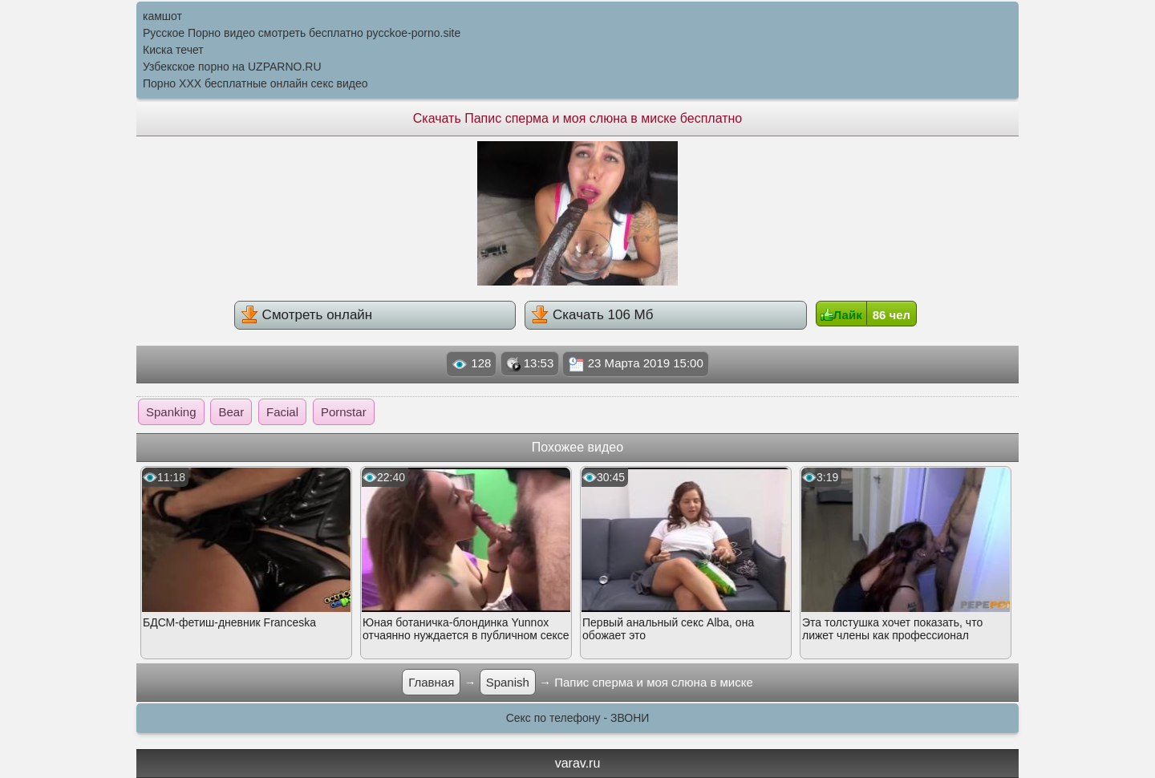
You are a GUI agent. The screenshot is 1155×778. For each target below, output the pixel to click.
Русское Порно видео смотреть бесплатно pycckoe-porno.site (301, 32)
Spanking (171, 412)
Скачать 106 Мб (592, 314)
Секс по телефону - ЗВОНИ (578, 717)
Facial (282, 412)
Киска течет (173, 49)
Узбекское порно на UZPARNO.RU (232, 66)
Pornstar (344, 412)
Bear (231, 412)
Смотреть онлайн (306, 314)
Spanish (507, 682)
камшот (162, 16)
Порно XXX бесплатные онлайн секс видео (255, 83)
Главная (431, 682)
